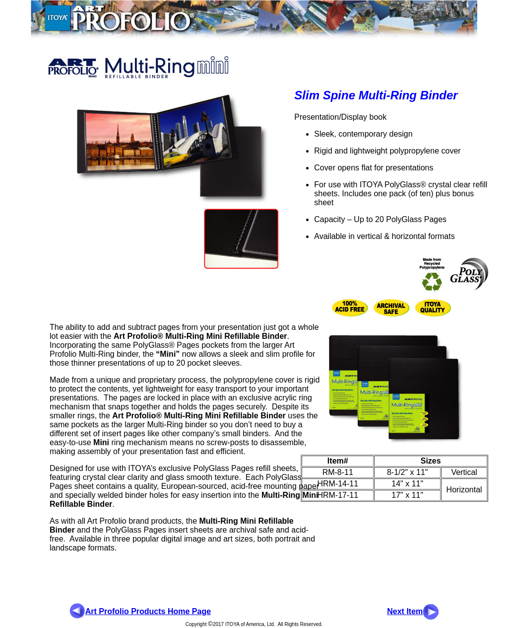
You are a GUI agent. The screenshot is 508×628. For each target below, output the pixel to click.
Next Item (405, 611)
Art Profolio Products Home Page (148, 611)
